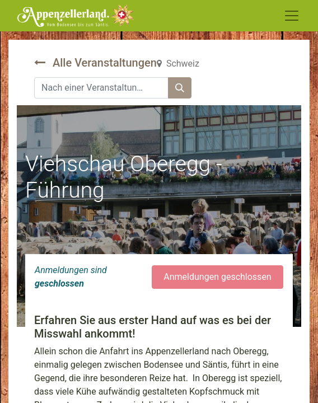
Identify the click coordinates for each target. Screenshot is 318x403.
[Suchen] (179, 88)
